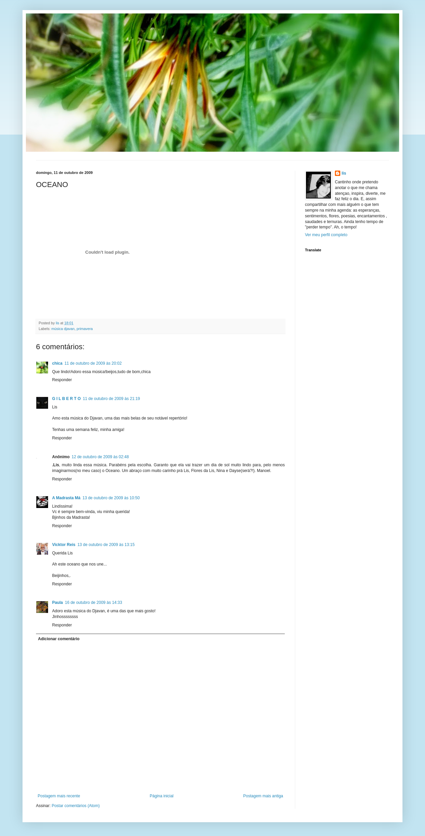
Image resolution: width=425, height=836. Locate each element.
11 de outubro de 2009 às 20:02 (93, 363)
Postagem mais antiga (263, 796)
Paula (57, 602)
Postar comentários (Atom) (76, 805)
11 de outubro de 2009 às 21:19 (111, 398)
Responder (62, 379)
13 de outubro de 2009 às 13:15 (105, 544)
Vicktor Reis (63, 544)
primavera (85, 329)
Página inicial (161, 796)
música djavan (63, 329)
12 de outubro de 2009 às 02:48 (100, 457)
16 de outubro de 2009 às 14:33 (93, 602)
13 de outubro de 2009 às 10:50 (111, 498)
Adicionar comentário (58, 639)
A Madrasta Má (66, 498)
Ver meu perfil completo (326, 234)
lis (344, 173)
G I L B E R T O (66, 398)
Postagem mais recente (59, 796)
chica (57, 363)
